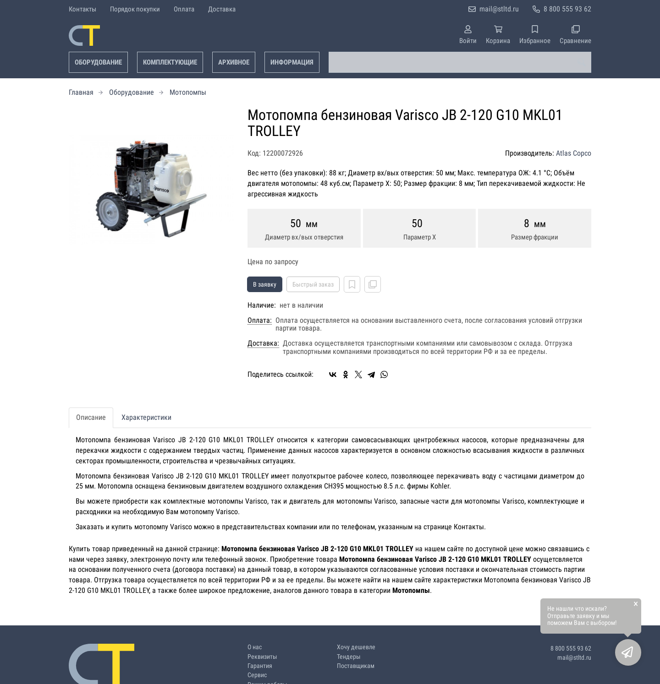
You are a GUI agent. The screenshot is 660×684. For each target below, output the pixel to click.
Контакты (82, 9)
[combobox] (460, 62)
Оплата (184, 9)
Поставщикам (355, 665)
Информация (292, 62)
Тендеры (349, 656)
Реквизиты (262, 656)
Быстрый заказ (313, 284)
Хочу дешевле (356, 647)
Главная (81, 92)
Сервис (257, 675)
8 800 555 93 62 (567, 9)
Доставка (222, 9)
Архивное (233, 62)
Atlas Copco (573, 153)
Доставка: (263, 343)
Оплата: (260, 320)
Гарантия (260, 665)
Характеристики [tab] (146, 417)
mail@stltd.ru (499, 9)
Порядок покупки (135, 9)
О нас (255, 647)
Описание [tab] (91, 417)
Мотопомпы (188, 92)
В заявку (264, 284)
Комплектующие (170, 62)
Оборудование (98, 62)
